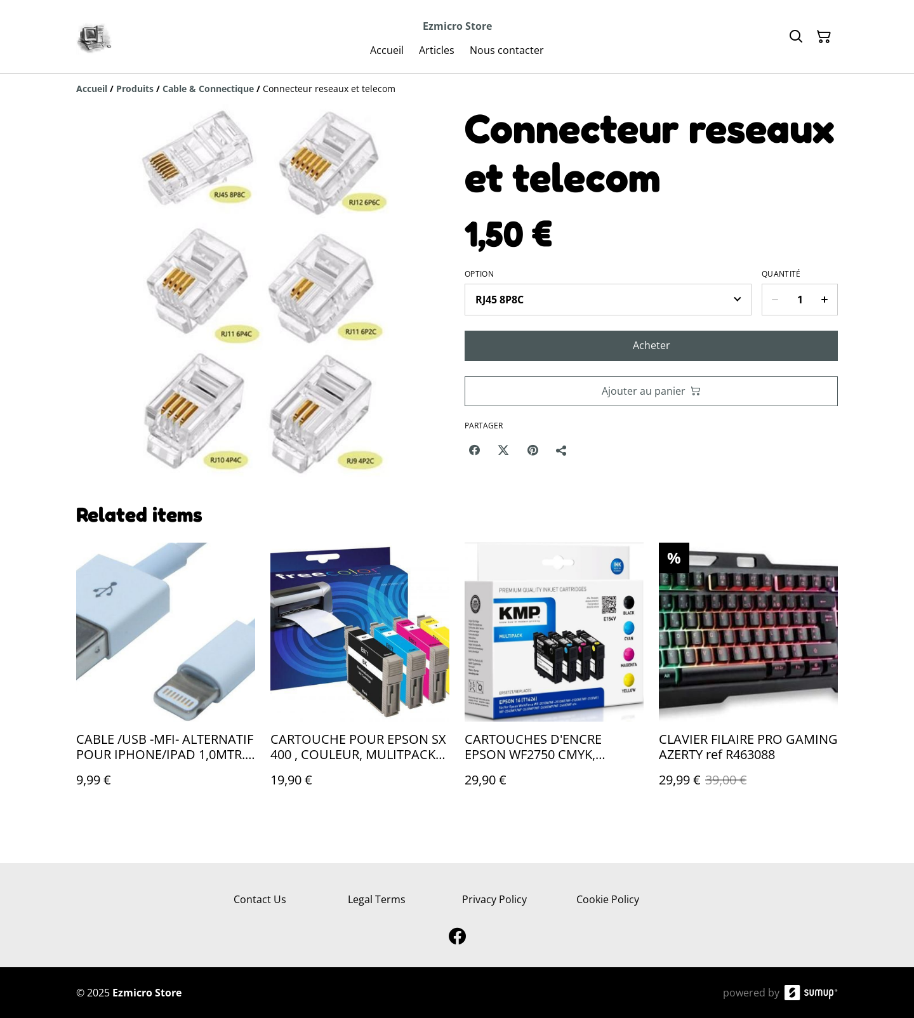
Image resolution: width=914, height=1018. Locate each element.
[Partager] (561, 449)
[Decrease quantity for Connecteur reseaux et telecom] (775, 299)
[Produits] (135, 89)
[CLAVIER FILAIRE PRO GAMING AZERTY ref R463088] (748, 677)
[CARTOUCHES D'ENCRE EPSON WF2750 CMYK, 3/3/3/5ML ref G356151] (554, 677)
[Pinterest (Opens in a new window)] (532, 449)
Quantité (781, 274)
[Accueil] (91, 89)
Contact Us (260, 899)
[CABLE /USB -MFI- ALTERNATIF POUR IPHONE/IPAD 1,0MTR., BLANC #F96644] (165, 677)
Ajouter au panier (651, 391)
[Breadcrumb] (457, 89)
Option (479, 274)
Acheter (651, 345)
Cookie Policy (607, 899)
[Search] (796, 37)
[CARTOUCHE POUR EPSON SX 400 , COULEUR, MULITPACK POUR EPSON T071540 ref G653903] (359, 677)
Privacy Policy (494, 899)
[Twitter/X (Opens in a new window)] (503, 449)
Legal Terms (377, 899)
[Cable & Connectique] (208, 89)
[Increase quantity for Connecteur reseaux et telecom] (825, 299)
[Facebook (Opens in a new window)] (474, 449)
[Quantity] (800, 299)
